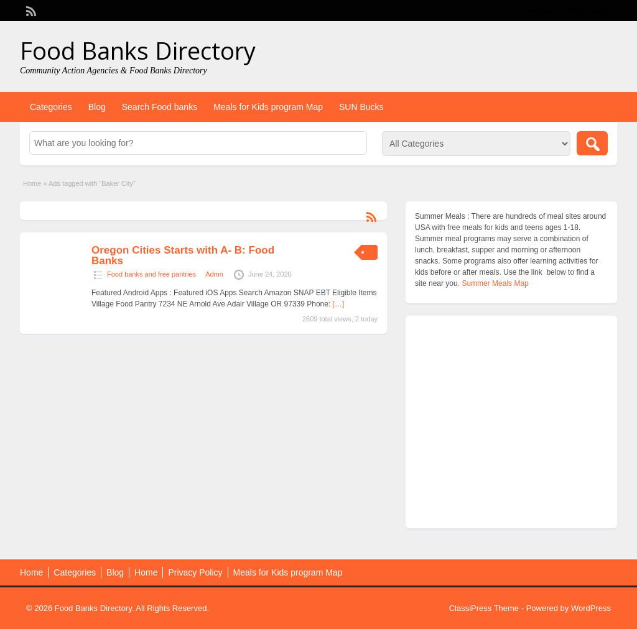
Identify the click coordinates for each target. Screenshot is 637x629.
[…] (339, 304)
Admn (214, 274)
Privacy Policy (195, 572)
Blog (97, 107)
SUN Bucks (361, 107)
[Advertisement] (511, 425)
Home (32, 183)
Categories (51, 107)
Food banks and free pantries (151, 274)
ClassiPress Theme (484, 608)
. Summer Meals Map (493, 283)
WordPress (591, 608)
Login (602, 10)
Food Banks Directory (138, 50)
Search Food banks (159, 107)
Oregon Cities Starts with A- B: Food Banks (182, 255)
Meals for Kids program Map (268, 107)
